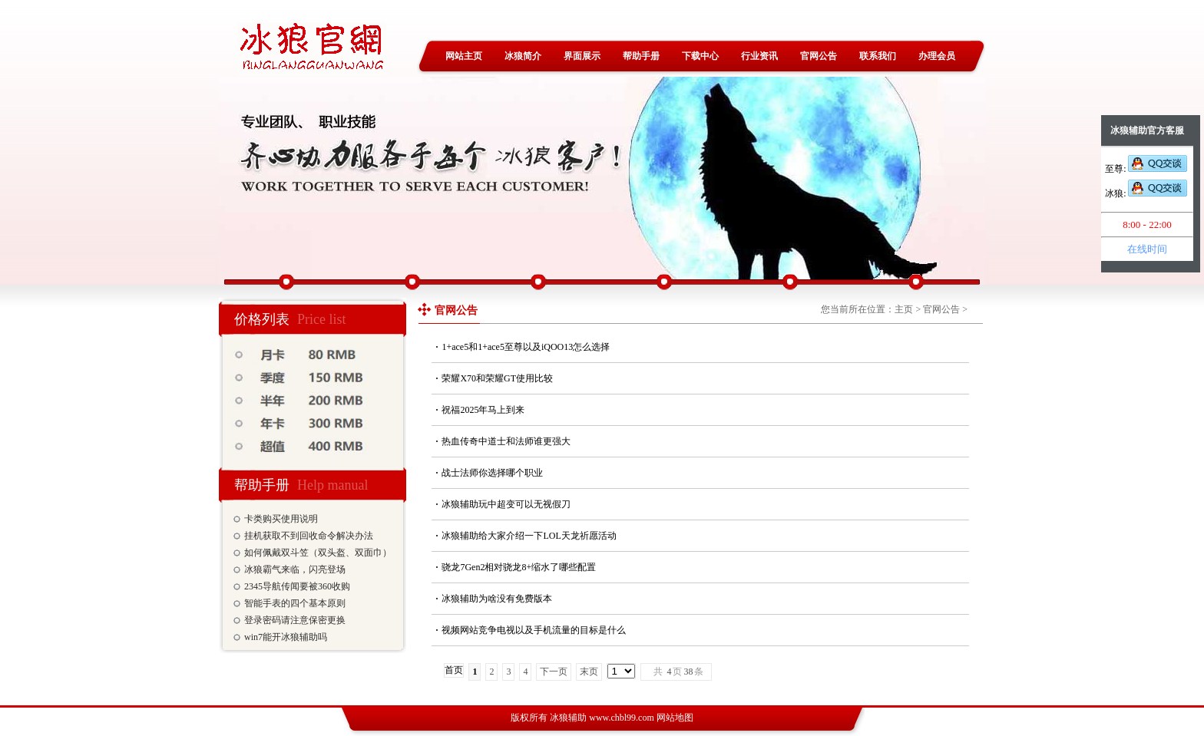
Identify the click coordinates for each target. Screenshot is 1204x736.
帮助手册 (641, 56)
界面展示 (582, 56)
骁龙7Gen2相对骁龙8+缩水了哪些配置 (519, 567)
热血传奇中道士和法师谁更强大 (506, 441)
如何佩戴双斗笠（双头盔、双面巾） (318, 552)
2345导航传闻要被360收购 (297, 586)
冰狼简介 (522, 56)
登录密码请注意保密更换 (295, 620)
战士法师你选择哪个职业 (492, 472)
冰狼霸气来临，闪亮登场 (295, 569)
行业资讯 (759, 56)
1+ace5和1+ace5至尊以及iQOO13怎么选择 (526, 347)
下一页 (553, 671)
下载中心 (700, 56)
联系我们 (877, 56)
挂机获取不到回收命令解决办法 (308, 535)
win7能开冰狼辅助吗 (285, 637)
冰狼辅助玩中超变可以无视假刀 (506, 504)
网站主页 (463, 56)
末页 (589, 671)
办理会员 (936, 56)
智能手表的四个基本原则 (295, 603)
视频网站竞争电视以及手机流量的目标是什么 (534, 630)
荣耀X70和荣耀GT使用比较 (497, 378)
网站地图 (675, 717)
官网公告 (818, 56)
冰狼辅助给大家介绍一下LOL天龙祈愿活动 (529, 535)
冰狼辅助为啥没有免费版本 (497, 598)
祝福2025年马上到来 (483, 409)
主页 (904, 309)
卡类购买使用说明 (281, 518)
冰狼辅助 (568, 717)
